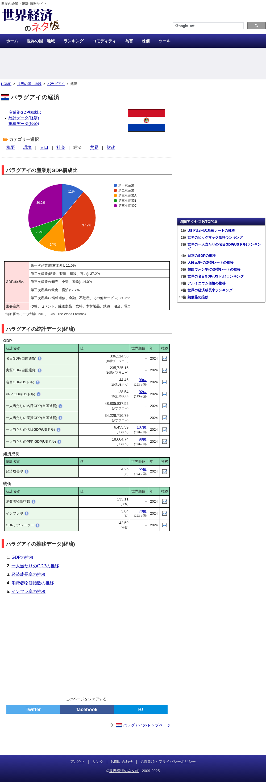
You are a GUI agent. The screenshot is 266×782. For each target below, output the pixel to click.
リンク (97, 761)
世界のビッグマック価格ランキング (215, 237)
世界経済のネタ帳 (124, 771)
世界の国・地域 (29, 84)
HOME (6, 84)
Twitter (33, 709)
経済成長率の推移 (28, 574)
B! (140, 709)
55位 (143, 469)
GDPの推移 (22, 557)
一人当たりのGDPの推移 (35, 566)
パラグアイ (56, 84)
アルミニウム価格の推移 (207, 283)
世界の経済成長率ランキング (210, 290)
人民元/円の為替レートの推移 (211, 262)
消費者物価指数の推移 (32, 583)
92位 (143, 392)
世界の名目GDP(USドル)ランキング (216, 276)
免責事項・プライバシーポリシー (168, 761)
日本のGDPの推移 (202, 256)
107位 (142, 427)
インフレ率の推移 (28, 591)
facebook (86, 709)
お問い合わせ (121, 761)
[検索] (207, 26)
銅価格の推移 (198, 297)
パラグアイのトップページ (147, 725)
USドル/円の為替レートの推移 (211, 231)
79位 (143, 511)
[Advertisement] (133, 64)
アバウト (77, 761)
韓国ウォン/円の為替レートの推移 (214, 269)
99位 (143, 380)
